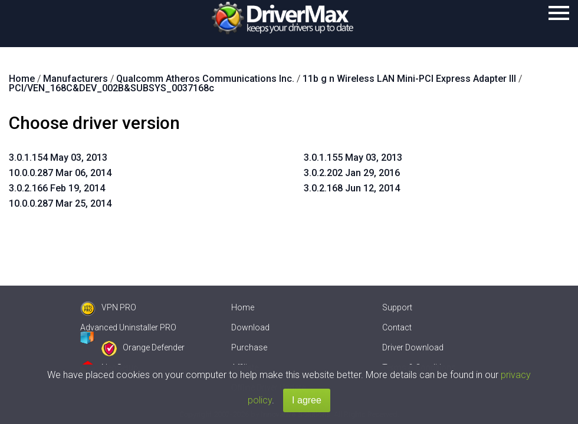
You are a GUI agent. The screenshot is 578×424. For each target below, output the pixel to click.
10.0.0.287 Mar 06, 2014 (60, 172)
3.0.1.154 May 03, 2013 (58, 157)
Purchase (249, 347)
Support (397, 307)
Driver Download (413, 347)
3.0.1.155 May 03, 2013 (353, 157)
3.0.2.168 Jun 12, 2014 (352, 188)
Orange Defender (143, 347)
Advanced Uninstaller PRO (128, 327)
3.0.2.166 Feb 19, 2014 (57, 188)
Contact (397, 327)
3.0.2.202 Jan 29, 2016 (352, 172)
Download (250, 327)
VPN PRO (108, 307)
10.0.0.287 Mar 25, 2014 (60, 203)
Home (242, 307)
